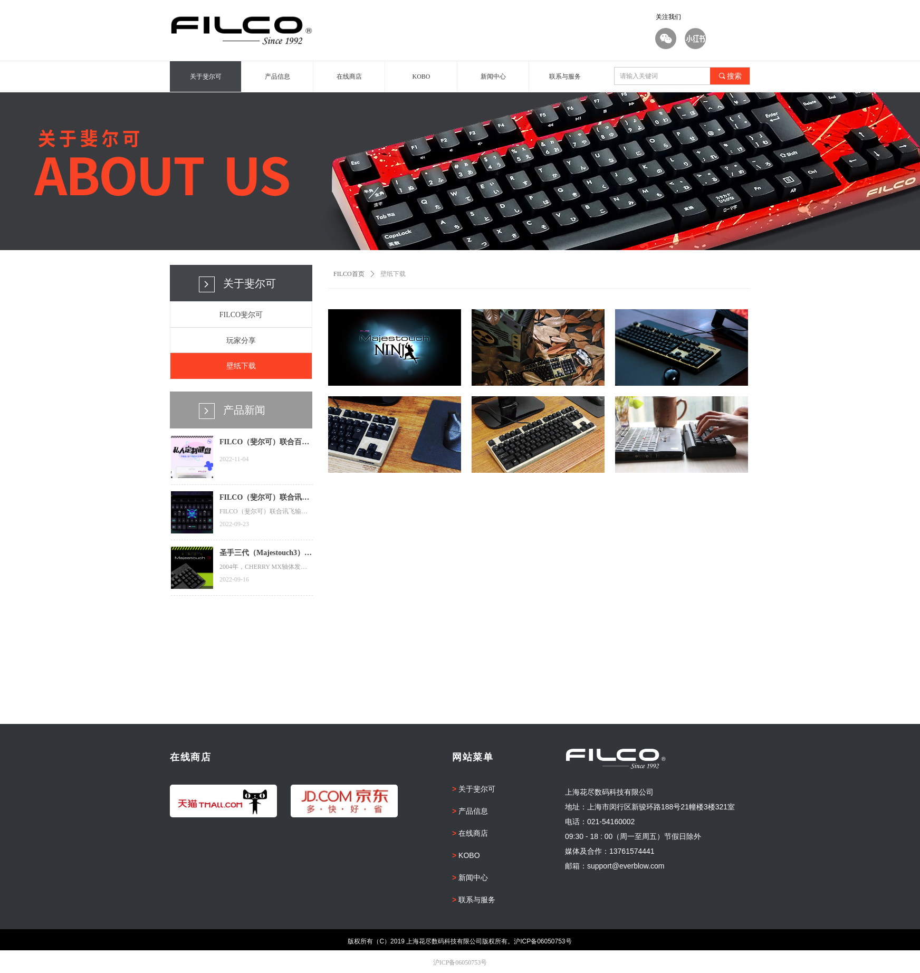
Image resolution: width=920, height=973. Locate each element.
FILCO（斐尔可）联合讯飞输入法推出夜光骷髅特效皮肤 (264, 498)
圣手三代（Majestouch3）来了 (265, 554)
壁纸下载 (393, 274)
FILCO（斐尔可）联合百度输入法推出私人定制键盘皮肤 (264, 443)
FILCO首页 (349, 274)
